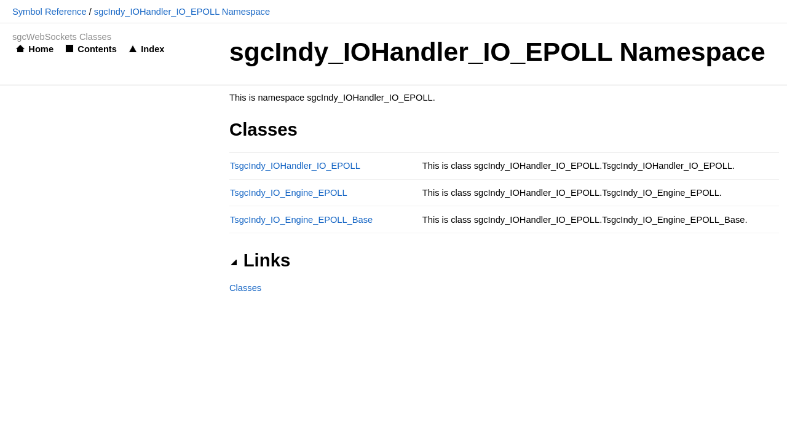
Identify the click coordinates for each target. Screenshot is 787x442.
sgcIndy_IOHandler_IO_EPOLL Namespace (182, 12)
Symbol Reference (49, 12)
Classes (245, 288)
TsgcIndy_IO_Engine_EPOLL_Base (301, 220)
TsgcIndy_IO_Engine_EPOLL (288, 193)
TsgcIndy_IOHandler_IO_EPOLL (295, 166)
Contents (97, 49)
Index (152, 49)
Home (40, 49)
